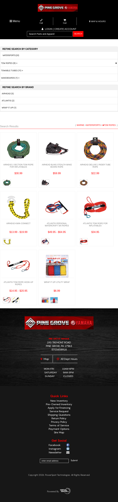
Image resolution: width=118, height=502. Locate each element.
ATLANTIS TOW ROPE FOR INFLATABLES (95, 224)
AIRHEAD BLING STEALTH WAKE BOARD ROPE (57, 166)
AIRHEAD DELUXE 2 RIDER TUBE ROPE (95, 166)
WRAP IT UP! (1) (9, 107)
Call (41, 21)
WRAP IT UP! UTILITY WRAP (57, 282)
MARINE (81, 125)
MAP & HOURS (97, 21)
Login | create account (59, 29)
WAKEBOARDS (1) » (9, 78)
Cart (65, 21)
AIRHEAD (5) (8, 93)
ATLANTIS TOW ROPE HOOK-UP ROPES (18, 283)
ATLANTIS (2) (8, 100)
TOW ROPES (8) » (8, 63)
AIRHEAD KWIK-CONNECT (18, 223)
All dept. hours (67, 358)
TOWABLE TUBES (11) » (11, 70)
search (78, 34)
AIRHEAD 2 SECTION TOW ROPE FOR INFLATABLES (18, 166)
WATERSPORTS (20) (11, 55)
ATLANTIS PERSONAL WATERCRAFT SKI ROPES (57, 224)
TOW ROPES (109, 125)
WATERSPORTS (93, 125)
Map (45, 358)
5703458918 (59, 349)
